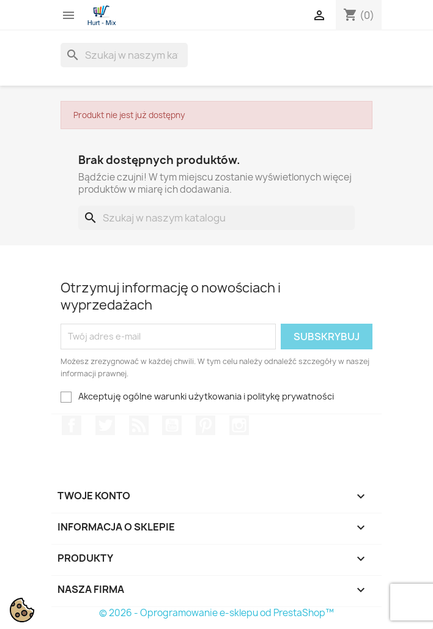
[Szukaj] (124, 55)
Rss (139, 425)
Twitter (105, 425)
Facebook (71, 425)
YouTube (172, 425)
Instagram (239, 425)
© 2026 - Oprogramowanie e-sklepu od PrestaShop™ (216, 612)
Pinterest (205, 425)
